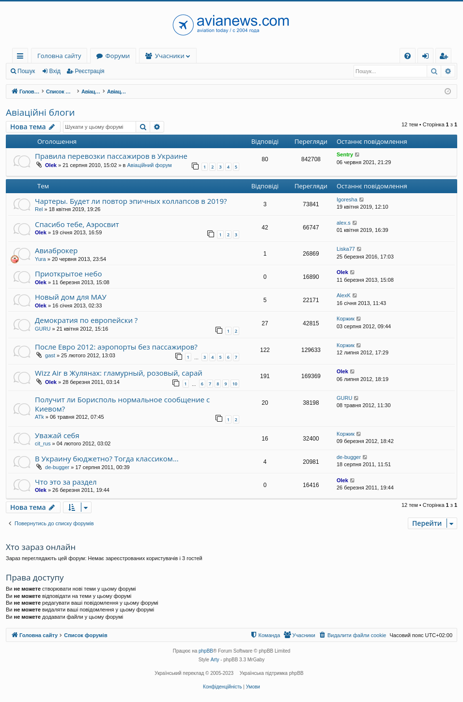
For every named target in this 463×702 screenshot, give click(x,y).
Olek (51, 165)
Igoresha (347, 199)
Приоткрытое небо (68, 273)
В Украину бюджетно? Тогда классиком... (107, 458)
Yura (40, 259)
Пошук (26, 71)
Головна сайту (59, 55)
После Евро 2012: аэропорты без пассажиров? (116, 346)
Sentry (345, 154)
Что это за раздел (66, 482)
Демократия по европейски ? (86, 320)
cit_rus (42, 443)
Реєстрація (89, 71)
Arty (215, 659)
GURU (42, 329)
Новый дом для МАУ (71, 297)
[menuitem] (407, 55)
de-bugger (57, 467)
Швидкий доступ (22, 57)
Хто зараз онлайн (41, 546)
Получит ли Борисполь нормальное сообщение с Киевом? (122, 404)
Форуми (117, 55)
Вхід (55, 71)
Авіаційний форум (149, 165)
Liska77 (346, 249)
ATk (39, 417)
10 (234, 384)
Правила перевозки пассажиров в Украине (111, 156)
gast (50, 355)
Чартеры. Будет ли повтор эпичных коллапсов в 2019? (131, 201)
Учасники (170, 55)
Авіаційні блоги (40, 112)
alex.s (344, 223)
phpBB (206, 651)
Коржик (346, 318)
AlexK (344, 295)
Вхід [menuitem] (428, 57)
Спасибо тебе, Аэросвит (77, 224)
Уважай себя (57, 435)
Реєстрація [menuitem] (445, 57)
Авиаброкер (56, 250)
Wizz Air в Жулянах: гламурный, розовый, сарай (118, 373)
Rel (39, 209)
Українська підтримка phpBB (272, 673)
